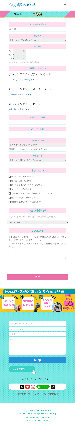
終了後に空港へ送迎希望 (20, 181)
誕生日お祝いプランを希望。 (22, 176)
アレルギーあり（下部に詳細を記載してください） (31, 193)
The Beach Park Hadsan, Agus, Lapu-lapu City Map (37, 414)
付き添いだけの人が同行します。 (24, 198)
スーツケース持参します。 (21, 189)
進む (37, 277)
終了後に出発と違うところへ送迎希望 (25, 185)
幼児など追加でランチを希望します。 (25, 202)
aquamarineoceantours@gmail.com (37, 417)
